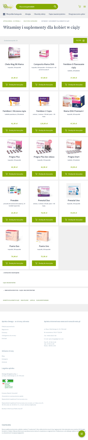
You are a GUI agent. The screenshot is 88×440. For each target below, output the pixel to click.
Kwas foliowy (24, 300)
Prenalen (14, 200)
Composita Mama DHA (44, 64)
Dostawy (4, 332)
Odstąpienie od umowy (9, 335)
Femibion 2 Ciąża (44, 111)
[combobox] (39, 6)
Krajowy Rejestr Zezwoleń (10, 393)
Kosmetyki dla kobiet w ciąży (11, 300)
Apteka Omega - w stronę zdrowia (11, 21)
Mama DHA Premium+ (74, 111)
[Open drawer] (84, 6)
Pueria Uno (44, 246)
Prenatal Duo (44, 200)
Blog (3, 356)
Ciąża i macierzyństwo (57, 14)
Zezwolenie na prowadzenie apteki (12, 396)
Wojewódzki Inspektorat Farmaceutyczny (14, 399)
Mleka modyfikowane (42, 300)
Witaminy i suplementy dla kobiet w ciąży (55, 21)
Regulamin (5, 329)
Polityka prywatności (8, 326)
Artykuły (4, 362)
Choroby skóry (40, 14)
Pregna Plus (14, 156)
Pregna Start (73, 156)
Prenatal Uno (74, 200)
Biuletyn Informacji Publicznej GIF (12, 408)
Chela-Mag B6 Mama (14, 64)
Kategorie (5, 359)
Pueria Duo (14, 246)
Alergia (28, 14)
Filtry (80, 40)
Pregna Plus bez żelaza (44, 156)
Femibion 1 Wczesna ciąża (14, 111)
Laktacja (32, 300)
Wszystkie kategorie (12, 14)
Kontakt (4, 338)
